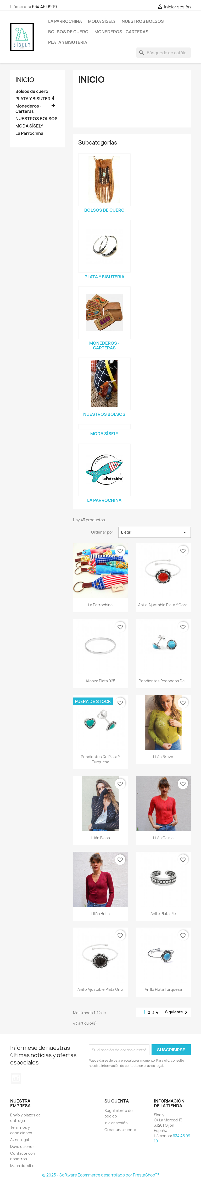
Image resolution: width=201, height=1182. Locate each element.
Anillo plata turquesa (163, 989)
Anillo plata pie (163, 913)
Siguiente (177, 1012)
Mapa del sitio (22, 1165)
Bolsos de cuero (68, 32)
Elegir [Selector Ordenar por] (154, 532)
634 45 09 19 (44, 6)
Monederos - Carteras (121, 32)
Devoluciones (22, 1146)
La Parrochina (65, 21)
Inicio (24, 79)
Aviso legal (19, 1139)
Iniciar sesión (116, 1122)
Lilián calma (163, 837)
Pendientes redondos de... (163, 680)
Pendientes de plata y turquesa (100, 759)
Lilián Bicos (100, 837)
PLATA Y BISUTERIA (67, 42)
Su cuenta (116, 1101)
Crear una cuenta (120, 1129)
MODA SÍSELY (102, 21)
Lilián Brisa (100, 913)
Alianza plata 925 (100, 680)
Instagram (16, 1078)
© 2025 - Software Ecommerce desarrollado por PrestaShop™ (100, 1175)
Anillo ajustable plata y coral (163, 604)
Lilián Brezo (163, 756)
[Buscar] (163, 52)
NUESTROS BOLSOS (143, 21)
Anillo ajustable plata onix (100, 989)
